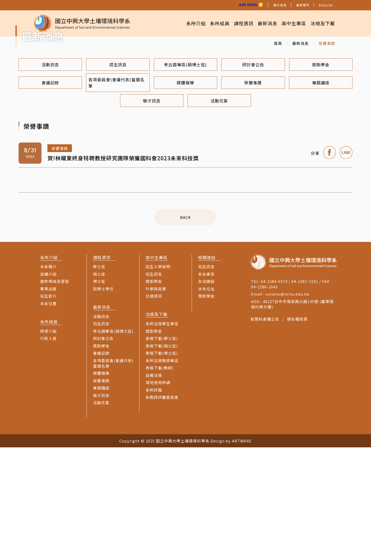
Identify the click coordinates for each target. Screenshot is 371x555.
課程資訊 (236, 23)
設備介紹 (48, 381)
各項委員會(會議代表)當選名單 (116, 189)
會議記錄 (59, 189)
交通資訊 (154, 403)
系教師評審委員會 (162, 505)
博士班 (99, 389)
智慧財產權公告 (264, 426)
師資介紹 (48, 438)
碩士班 (99, 381)
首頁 (278, 148)
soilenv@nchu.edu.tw (287, 401)
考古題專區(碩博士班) (188, 170)
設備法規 (154, 483)
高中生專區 (290, 23)
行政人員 (48, 446)
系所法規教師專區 (162, 468)
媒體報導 (195, 189)
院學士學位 (103, 396)
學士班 (99, 374)
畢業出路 (48, 396)
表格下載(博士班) (162, 460)
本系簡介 (48, 374)
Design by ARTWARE (231, 548)
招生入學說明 (158, 374)
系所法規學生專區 (162, 431)
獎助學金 (330, 170)
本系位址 (206, 396)
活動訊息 (59, 170)
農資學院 (302, 5)
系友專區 (206, 381)
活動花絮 (228, 208)
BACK (185, 325)
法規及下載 (321, 23)
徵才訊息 (161, 208)
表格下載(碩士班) (162, 453)
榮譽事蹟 (262, 189)
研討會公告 (261, 170)
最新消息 (262, 23)
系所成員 (210, 23)
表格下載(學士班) (162, 446)
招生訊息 (127, 170)
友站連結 (206, 389)
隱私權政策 (299, 426)
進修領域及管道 (54, 389)
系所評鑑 (154, 497)
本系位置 (48, 411)
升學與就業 (156, 396)
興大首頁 (280, 5)
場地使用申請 (158, 490)
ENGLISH (326, 5)
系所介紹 (183, 23)
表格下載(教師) (160, 475)
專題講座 (330, 189)
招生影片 (48, 403)
